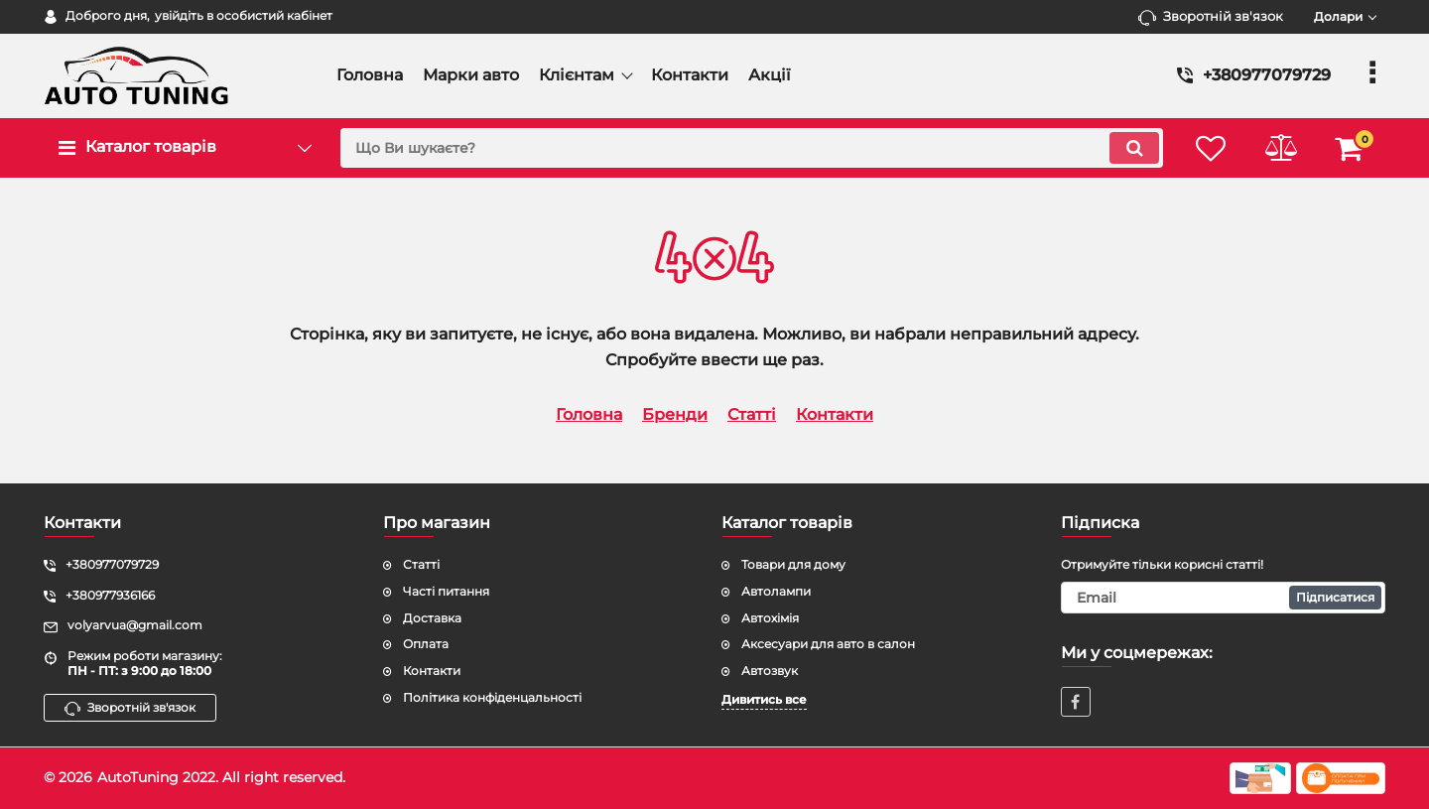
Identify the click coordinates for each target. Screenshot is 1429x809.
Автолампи (776, 591)
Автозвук (769, 670)
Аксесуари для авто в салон (828, 643)
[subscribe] (1223, 597)
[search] (751, 148)
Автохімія (770, 617)
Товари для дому (793, 564)
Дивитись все (764, 699)
